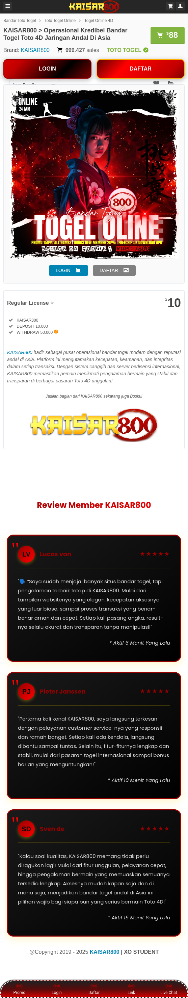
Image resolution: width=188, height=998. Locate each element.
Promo (19, 989)
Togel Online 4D (98, 20)
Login (57, 989)
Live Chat (168, 989)
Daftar (94, 989)
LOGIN (47, 69)
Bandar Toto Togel (19, 20)
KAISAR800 (35, 50)
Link (131, 989)
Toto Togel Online (60, 20)
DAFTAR (141, 69)
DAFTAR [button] (109, 270)
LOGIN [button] (63, 270)
